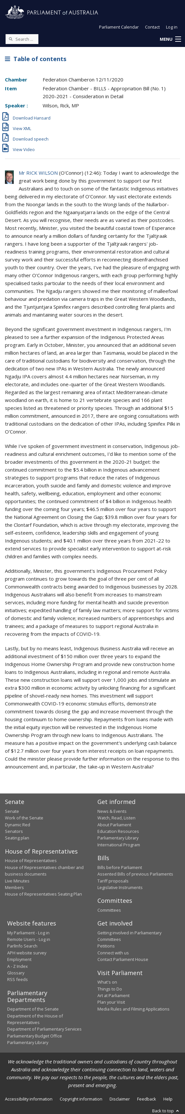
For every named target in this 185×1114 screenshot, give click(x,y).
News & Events (112, 811)
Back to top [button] (166, 1111)
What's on (107, 982)
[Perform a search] (10, 39)
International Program (118, 845)
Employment (19, 959)
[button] (170, 39)
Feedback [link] (146, 1099)
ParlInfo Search (22, 946)
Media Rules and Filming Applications (133, 1009)
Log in (171, 27)
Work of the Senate (24, 818)
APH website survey (26, 953)
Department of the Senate (33, 1009)
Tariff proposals (113, 881)
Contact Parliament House (122, 959)
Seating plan (17, 838)
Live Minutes (17, 881)
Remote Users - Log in (28, 939)
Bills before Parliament (119, 867)
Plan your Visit (111, 1002)
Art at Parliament (113, 995)
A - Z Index (17, 966)
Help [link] (168, 1099)
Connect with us (113, 953)
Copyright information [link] (81, 1099)
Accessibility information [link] (28, 1099)
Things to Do (109, 989)
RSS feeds (17, 979)
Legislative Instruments (120, 887)
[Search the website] (22, 39)
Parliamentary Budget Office (34, 1036)
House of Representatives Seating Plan (43, 894)
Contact (152, 27)
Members (14, 887)
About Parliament (114, 825)
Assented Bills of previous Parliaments (135, 874)
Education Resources (118, 831)
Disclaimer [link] (120, 1099)
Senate (12, 811)
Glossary (15, 973)
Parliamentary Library (117, 838)
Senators (14, 831)
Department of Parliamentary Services (44, 1029)
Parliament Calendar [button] (119, 27)
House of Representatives (31, 860)
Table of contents (35, 59)
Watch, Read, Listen (116, 818)
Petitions (106, 946)
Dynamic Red (17, 825)
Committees (109, 910)
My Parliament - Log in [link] (28, 933)
